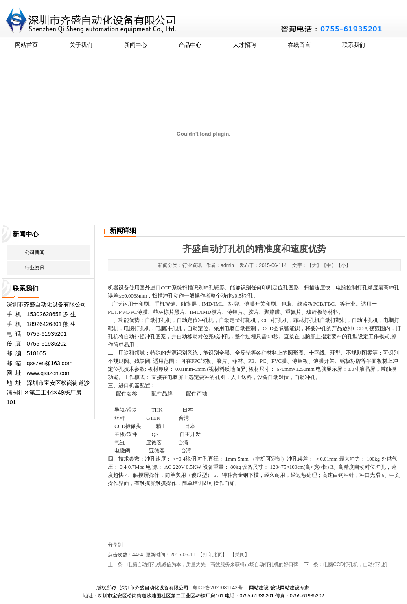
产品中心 (190, 45)
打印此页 (212, 555)
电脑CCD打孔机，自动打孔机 (355, 564)
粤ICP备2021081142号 (218, 588)
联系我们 (353, 45)
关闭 (240, 555)
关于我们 (81, 45)
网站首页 (26, 45)
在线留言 (299, 45)
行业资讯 (34, 268)
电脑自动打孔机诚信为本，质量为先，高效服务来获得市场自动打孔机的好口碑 (212, 564)
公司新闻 (34, 252)
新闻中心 (135, 45)
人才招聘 (244, 45)
